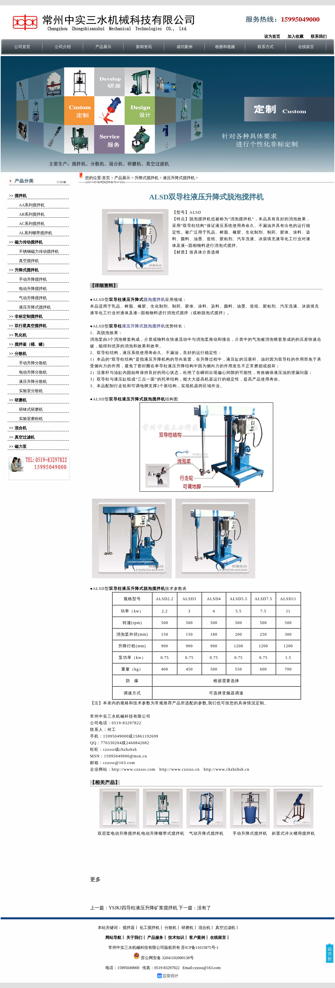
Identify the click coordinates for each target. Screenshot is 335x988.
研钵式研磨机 (31, 409)
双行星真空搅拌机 (31, 325)
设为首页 (272, 36)
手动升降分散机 (33, 363)
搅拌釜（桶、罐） (31, 344)
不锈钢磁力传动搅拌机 (39, 251)
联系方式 (266, 46)
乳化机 (21, 335)
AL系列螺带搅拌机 (35, 233)
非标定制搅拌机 (29, 316)
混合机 (21, 428)
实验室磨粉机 (31, 418)
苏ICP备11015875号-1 (199, 947)
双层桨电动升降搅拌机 (119, 833)
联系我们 (319, 36)
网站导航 (113, 937)
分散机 (21, 353)
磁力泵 (21, 446)
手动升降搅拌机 (33, 279)
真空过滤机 (25, 437)
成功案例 (184, 46)
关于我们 (134, 937)
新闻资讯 (144, 46)
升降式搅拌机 (27, 270)
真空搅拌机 (29, 260)
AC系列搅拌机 (32, 223)
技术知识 (176, 937)
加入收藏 (295, 36)
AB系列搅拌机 (32, 214)
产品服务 (155, 937)
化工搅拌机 (150, 927)
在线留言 (306, 46)
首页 (106, 178)
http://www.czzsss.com (134, 769)
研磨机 (21, 400)
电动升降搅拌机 (33, 288)
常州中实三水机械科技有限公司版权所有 (144, 947)
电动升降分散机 (33, 372)
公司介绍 (63, 46)
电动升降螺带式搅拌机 (162, 833)
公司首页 (22, 46)
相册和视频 (225, 46)
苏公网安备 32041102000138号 (167, 957)
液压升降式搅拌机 (35, 307)
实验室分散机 (31, 390)
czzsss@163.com (119, 762)
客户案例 (197, 937)
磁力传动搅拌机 (29, 242)
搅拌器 (129, 927)
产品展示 (103, 46)
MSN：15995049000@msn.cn (118, 756)
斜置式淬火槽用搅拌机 (293, 833)
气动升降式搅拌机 (206, 833)
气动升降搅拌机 (33, 298)
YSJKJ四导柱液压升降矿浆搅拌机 (143, 907)
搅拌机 (21, 195)
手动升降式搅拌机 (250, 833)
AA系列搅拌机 (32, 205)
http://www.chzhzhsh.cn (227, 769)
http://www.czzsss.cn (180, 769)
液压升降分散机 (33, 381)
